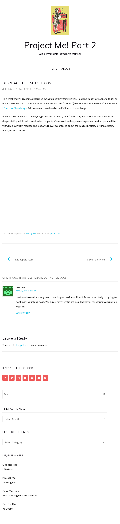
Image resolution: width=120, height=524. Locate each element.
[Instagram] (18, 378)
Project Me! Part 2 (60, 45)
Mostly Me (41, 89)
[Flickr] (32, 378)
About (66, 68)
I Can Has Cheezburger (15, 108)
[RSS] (45, 378)
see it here (20, 287)
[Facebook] (5, 378)
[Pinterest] (25, 378)
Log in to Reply (23, 313)
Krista (11, 89)
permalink (55, 233)
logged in (21, 344)
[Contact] (38, 378)
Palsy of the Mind (95, 259)
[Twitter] (12, 378)
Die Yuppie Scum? (25, 259)
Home (53, 68)
